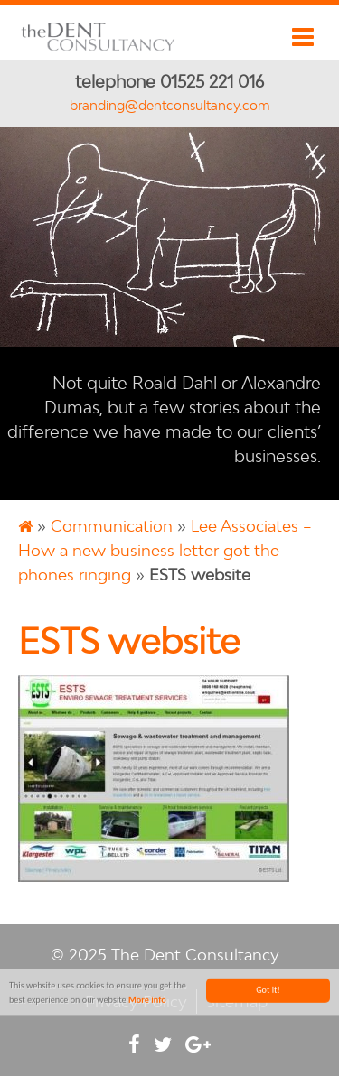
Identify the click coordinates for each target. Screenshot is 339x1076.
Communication (112, 525)
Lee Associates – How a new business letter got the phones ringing (165, 550)
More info (147, 1000)
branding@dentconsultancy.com (170, 105)
